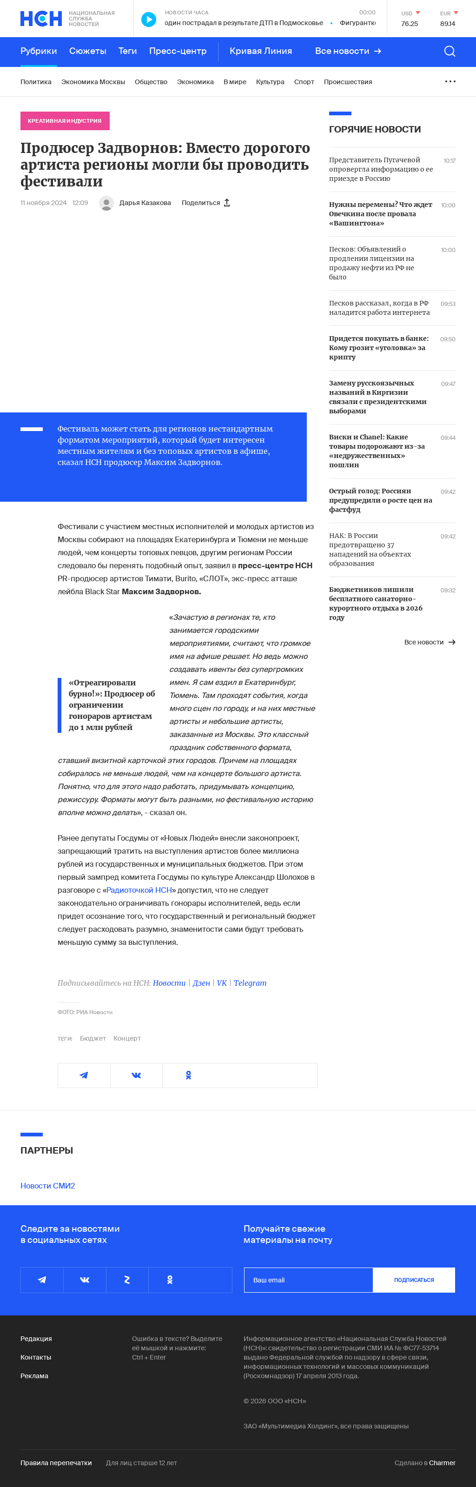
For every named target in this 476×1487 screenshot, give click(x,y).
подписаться (414, 1280)
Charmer (442, 1463)
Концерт (127, 1038)
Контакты (35, 1357)
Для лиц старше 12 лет (141, 1463)
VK (222, 983)
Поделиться (206, 203)
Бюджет (93, 1038)
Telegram (250, 983)
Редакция (36, 1338)
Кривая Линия (261, 51)
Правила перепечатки (56, 1463)
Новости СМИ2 (47, 1186)
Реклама (34, 1376)
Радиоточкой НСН (139, 890)
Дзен (201, 983)
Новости (169, 983)
